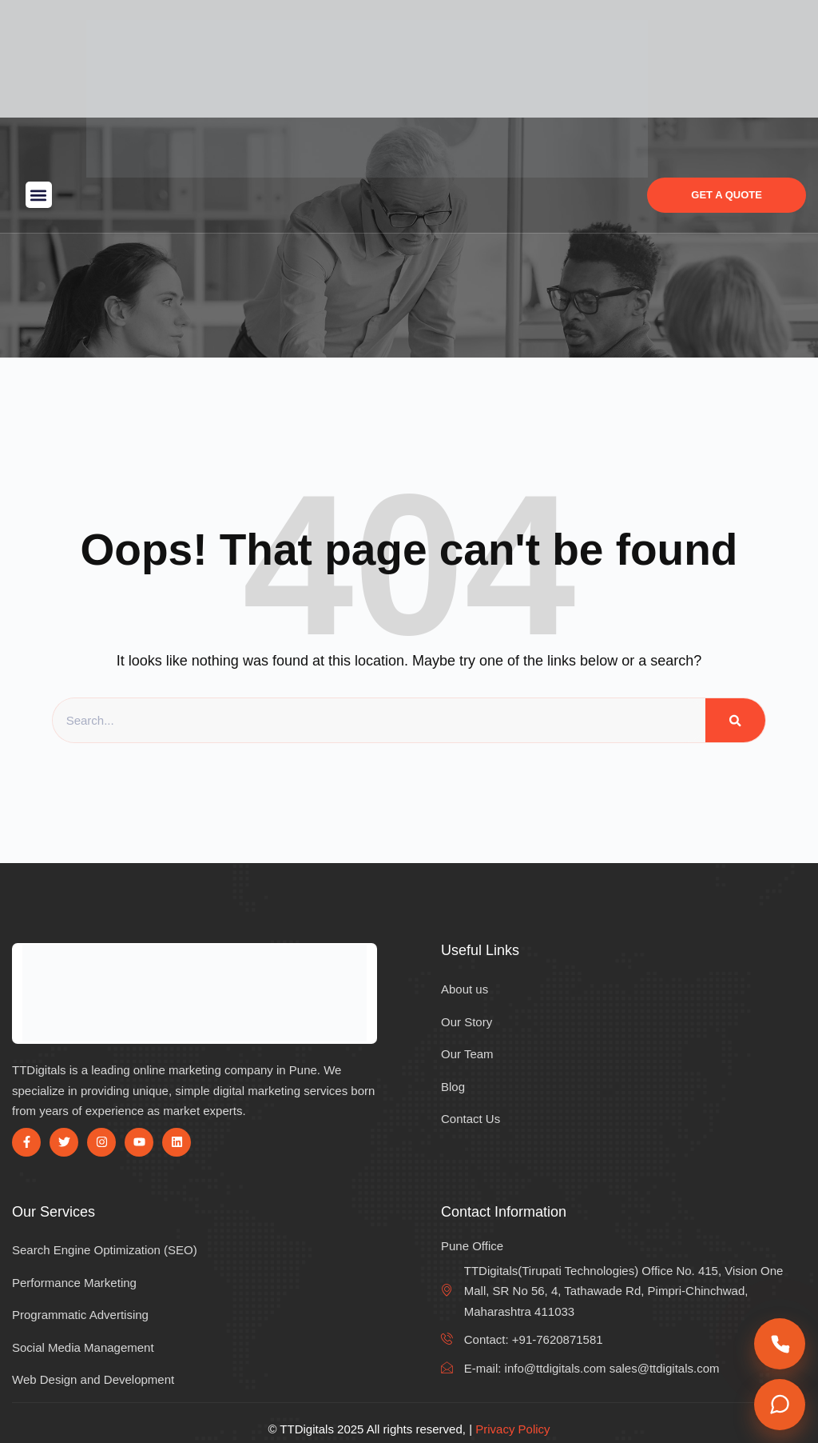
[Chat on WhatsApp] (779, 1404)
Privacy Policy (512, 1429)
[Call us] (779, 1343)
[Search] (735, 720)
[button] (39, 195)
